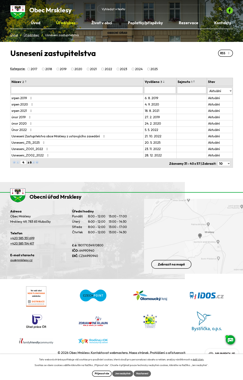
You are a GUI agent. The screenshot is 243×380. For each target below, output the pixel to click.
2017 (34, 71)
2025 (154, 71)
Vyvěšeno (153, 83)
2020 (78, 71)
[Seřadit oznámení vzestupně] (26, 82)
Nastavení (143, 373)
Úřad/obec (31, 37)
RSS (225, 55)
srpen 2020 (22, 105)
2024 (139, 71)
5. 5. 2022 (152, 130)
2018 (48, 71)
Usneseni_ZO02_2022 (30, 156)
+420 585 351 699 (22, 242)
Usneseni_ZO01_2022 (30, 150)
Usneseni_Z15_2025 (28, 143)
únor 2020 (22, 124)
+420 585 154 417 (22, 248)
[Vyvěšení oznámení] (160, 91)
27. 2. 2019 (152, 118)
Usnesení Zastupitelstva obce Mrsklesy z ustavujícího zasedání (58, 137)
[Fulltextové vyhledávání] (196, 11)
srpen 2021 (22, 111)
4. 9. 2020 (152, 105)
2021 (93, 71)
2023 (123, 71)
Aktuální (214, 99)
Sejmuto (185, 83)
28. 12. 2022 (153, 156)
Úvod (14, 37)
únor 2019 (21, 118)
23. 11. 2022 (153, 150)
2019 (63, 71)
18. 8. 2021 (152, 111)
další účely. (198, 359)
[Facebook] (228, 11)
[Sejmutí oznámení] (192, 91)
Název (17, 83)
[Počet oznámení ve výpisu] (224, 163)
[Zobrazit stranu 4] (23, 163)
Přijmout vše (100, 373)
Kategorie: (17, 70)
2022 (108, 71)
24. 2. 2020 (153, 124)
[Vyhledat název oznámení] (77, 91)
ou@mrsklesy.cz (21, 264)
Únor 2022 (22, 130)
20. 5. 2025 (153, 143)
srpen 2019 (22, 99)
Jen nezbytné (123, 373)
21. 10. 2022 (153, 137)
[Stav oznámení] (220, 91)
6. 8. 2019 (152, 99)
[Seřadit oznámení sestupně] (26, 84)
